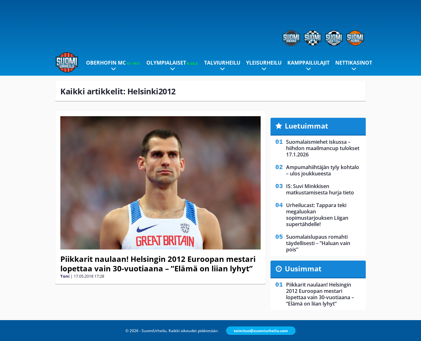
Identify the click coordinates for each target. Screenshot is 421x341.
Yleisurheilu (264, 62)
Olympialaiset (172, 62)
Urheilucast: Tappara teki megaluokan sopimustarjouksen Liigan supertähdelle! (317, 215)
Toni (65, 276)
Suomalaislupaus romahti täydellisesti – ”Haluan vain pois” (318, 243)
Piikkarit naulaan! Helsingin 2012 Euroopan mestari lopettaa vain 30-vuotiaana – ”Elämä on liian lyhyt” (158, 264)
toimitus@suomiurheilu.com (261, 330)
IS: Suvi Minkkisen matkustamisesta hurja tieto (320, 189)
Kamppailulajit (308, 62)
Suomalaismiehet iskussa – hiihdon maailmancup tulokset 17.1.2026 (322, 148)
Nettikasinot (353, 62)
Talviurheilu (222, 62)
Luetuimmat (306, 125)
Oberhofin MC (113, 62)
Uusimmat (303, 268)
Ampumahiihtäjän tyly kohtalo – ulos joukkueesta (322, 170)
